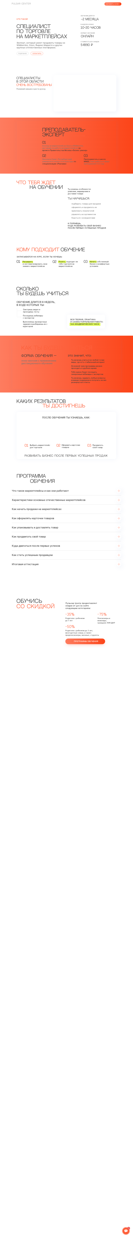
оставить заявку (113, 4)
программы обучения (86, 641)
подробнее (22, 53)
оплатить (36, 53)
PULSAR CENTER (21, 4)
